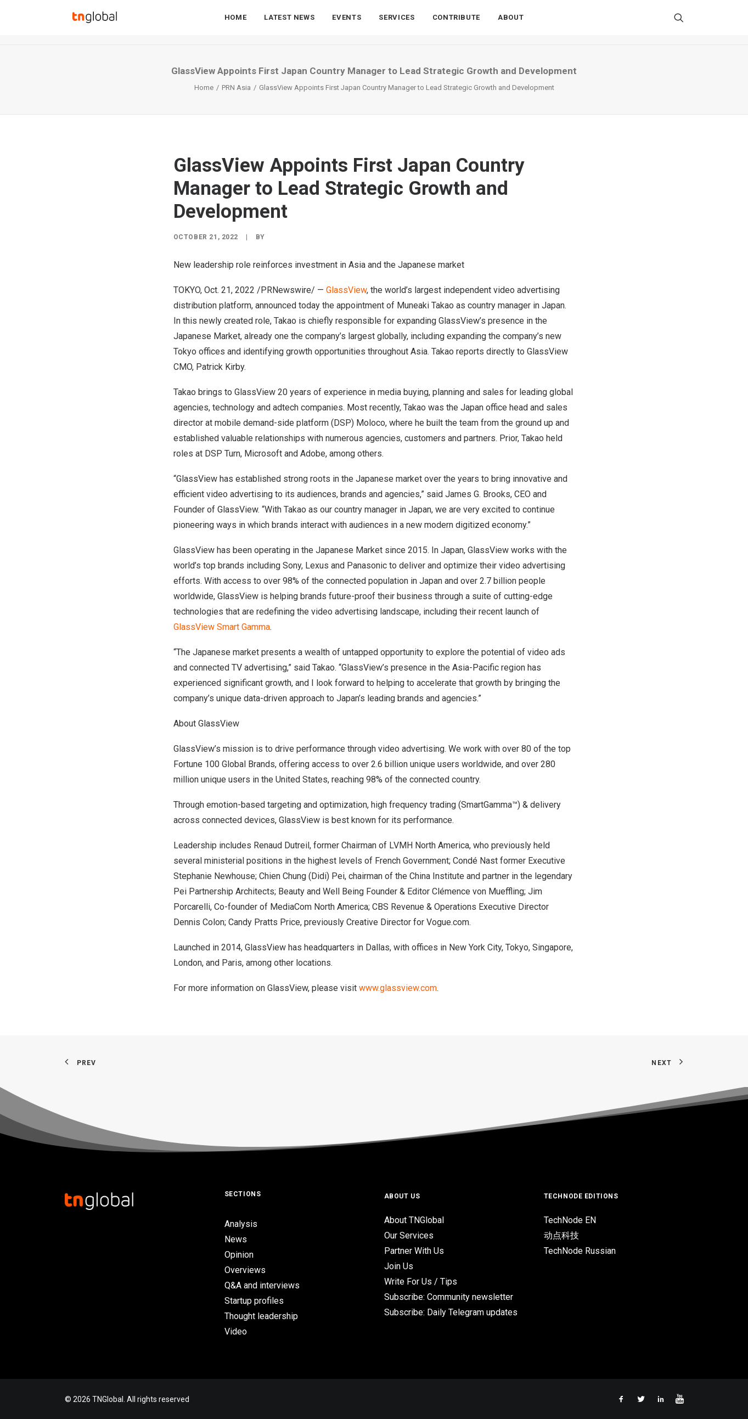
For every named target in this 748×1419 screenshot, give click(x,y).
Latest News (289, 23)
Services (396, 23)
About (511, 23)
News (235, 1239)
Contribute (456, 23)
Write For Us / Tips (420, 1281)
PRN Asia (236, 87)
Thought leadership (261, 1316)
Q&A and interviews (262, 1285)
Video (235, 1331)
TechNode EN (570, 1220)
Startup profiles (254, 1301)
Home (235, 23)
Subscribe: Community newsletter (448, 1297)
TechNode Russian (580, 1251)
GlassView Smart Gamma (221, 627)
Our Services (409, 1235)
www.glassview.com (398, 988)
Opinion (239, 1254)
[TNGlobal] (95, 22)
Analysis (240, 1224)
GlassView (346, 290)
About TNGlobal (414, 1220)
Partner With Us (414, 1251)
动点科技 (561, 1235)
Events (346, 23)
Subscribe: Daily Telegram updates (451, 1312)
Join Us (398, 1266)
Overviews (245, 1270)
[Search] (679, 22)
